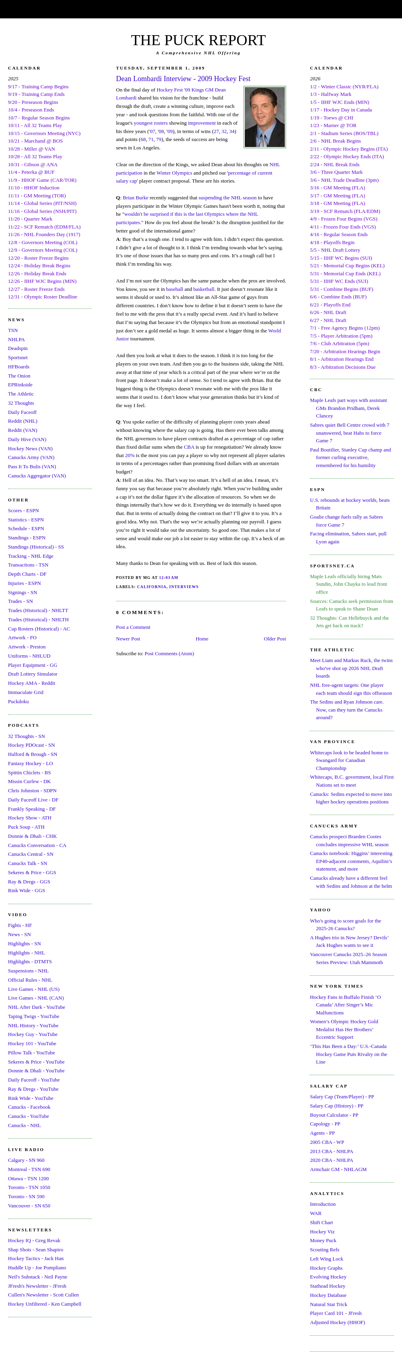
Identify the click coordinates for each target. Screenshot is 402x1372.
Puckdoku (18, 701)
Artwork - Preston (27, 647)
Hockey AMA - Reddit (31, 683)
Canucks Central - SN (31, 854)
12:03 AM (168, 577)
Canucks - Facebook (29, 1107)
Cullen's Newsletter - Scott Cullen (43, 1295)
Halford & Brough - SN (33, 754)
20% (130, 455)
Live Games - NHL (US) (34, 989)
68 (143, 139)
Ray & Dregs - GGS (29, 882)
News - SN (19, 934)
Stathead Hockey (327, 1286)
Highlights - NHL (26, 953)
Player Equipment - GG (32, 665)
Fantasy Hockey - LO (30, 763)
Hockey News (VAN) (30, 448)
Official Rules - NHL (30, 980)
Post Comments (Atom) (169, 653)
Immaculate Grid (25, 692)
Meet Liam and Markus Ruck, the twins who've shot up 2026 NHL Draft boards (351, 668)
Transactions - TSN (28, 565)
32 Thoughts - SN (26, 736)
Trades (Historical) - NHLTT (38, 610)
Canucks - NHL (24, 1125)
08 (161, 131)
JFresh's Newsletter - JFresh (37, 1286)
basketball (203, 289)
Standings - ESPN (27, 538)
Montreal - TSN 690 (29, 1169)
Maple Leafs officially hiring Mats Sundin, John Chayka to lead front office (348, 584)
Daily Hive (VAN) (27, 439)
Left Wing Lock (326, 1259)
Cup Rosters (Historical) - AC (39, 629)
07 (152, 131)
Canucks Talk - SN (27, 863)
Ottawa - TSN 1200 (28, 1178)
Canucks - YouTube (28, 1116)
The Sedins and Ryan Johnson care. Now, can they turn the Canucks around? (347, 709)
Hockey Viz (322, 1232)
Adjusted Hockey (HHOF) (337, 1322)
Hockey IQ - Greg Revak (34, 1240)
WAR (316, 1213)
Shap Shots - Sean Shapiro (35, 1250)
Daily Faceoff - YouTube (34, 1080)
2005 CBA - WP (327, 1142)
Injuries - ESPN (24, 583)
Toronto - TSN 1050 (29, 1187)
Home (202, 639)
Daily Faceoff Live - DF (33, 800)
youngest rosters (151, 123)
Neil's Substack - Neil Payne (37, 1277)
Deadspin (18, 348)
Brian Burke (135, 198)
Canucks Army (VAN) (31, 457)
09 (170, 131)
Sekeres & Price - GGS (32, 872)
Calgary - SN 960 (26, 1160)
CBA (189, 447)
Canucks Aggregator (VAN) (37, 476)
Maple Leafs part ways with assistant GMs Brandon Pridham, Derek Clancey (348, 408)
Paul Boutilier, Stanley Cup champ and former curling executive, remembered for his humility (350, 457)
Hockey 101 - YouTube (32, 1043)
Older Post (275, 639)
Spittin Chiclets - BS (29, 772)
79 (158, 139)
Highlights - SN (24, 943)
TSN (13, 330)
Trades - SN (20, 601)
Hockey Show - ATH (30, 818)
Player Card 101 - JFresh (336, 1313)
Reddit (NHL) (22, 421)
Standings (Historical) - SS (36, 547)
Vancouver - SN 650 (29, 1206)
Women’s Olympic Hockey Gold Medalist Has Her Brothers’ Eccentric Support (344, 1029)
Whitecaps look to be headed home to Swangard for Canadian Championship (349, 760)
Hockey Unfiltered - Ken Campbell (44, 1304)
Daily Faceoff (22, 412)
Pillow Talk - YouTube (31, 1053)
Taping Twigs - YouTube (33, 1016)
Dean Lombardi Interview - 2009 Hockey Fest (183, 79)
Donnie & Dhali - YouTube (36, 1071)
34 (231, 131)
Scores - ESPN (23, 510)
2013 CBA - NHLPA (331, 1151)
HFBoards (18, 367)
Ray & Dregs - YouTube (33, 1089)
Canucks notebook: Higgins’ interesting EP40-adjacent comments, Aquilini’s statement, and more (351, 861)
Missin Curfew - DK (29, 781)
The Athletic (21, 394)
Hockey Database (328, 1295)
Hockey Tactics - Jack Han (36, 1258)
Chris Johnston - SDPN (32, 790)
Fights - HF (20, 925)
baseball (174, 289)
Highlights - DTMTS (30, 961)
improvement (202, 123)
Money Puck (323, 1240)
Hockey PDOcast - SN (31, 745)
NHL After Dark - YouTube (36, 1007)
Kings (198, 90)
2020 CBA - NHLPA (331, 1160)
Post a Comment (133, 627)
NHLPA (16, 339)
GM (209, 90)
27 (216, 131)
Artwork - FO (22, 637)
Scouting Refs (324, 1250)
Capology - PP (325, 1124)
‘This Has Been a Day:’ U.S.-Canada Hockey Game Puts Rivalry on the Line (348, 1054)
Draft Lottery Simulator (32, 674)
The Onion (19, 376)
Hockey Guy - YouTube (33, 1034)
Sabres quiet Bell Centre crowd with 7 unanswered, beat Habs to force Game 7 (350, 432)
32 (224, 131)
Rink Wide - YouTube (31, 1098)
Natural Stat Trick (328, 1304)
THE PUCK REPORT (198, 40)
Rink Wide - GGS (26, 890)
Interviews (184, 587)
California (152, 587)
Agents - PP (322, 1133)
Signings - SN (22, 592)
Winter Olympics (174, 173)
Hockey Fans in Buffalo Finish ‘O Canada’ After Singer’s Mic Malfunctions (345, 1005)
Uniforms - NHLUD (29, 656)
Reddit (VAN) (22, 430)
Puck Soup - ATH (26, 827)
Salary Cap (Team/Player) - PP (342, 1097)
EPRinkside (20, 385)
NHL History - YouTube (33, 1025)
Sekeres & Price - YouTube (36, 1062)
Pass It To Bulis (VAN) (32, 466)
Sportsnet (18, 357)
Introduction (323, 1204)
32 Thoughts (21, 403)
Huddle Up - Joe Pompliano (37, 1268)
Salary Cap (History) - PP (337, 1106)
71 (151, 139)
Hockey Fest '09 (173, 90)
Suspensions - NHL (28, 971)
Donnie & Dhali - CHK (32, 836)
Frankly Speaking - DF (32, 809)
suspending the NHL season (228, 198)
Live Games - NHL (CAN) (36, 998)
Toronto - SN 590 (26, 1196)
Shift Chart (321, 1222)
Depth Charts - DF (27, 574)
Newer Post (128, 639)
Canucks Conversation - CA (37, 845)
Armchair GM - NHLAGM (338, 1169)
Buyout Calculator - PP (334, 1115)
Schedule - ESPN (26, 528)
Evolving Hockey (328, 1277)
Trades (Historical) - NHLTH (38, 619)
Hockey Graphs (326, 1268)
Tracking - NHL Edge (31, 556)
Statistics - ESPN (26, 520)
